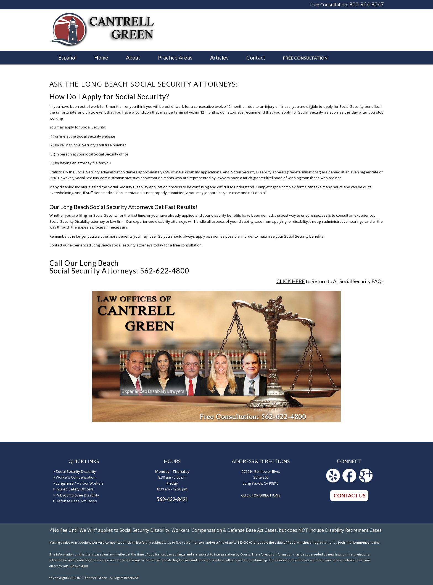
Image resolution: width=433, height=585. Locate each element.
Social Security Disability (76, 471)
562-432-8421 (172, 499)
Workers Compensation (76, 477)
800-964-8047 (366, 4)
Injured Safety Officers (75, 489)
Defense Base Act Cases (76, 500)
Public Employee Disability (77, 495)
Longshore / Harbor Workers (80, 483)
